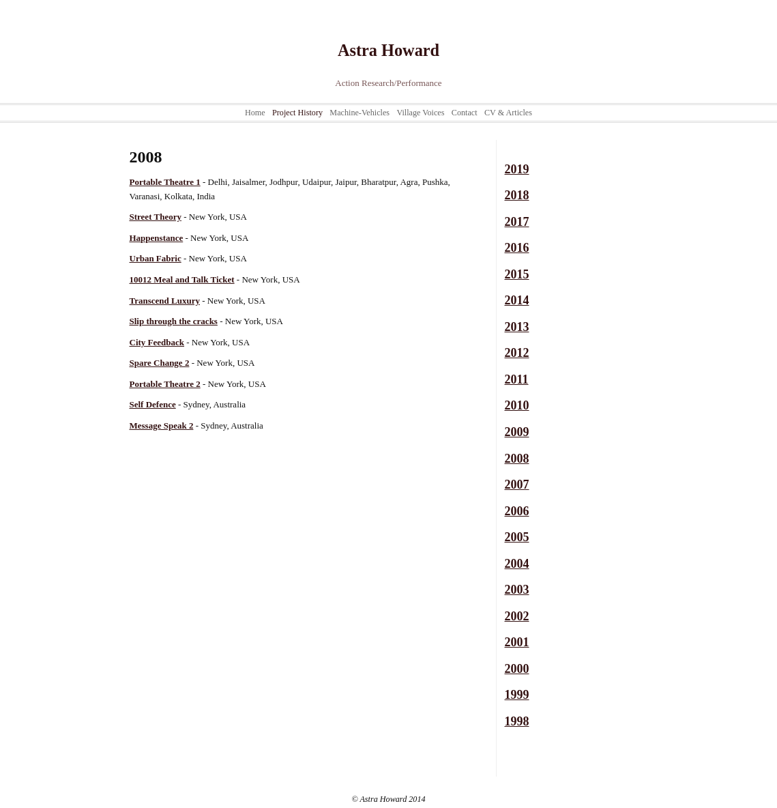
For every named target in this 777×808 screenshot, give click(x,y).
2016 (517, 248)
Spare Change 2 (160, 363)
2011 (517, 379)
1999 (517, 695)
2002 (517, 616)
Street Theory (155, 217)
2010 (517, 405)
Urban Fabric (155, 258)
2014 (517, 300)
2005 (517, 537)
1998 (517, 721)
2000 (517, 669)
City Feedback (157, 342)
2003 (517, 589)
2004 (517, 564)
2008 (517, 458)
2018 (517, 195)
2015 (517, 274)
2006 (517, 511)
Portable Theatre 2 (165, 384)
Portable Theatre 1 (165, 182)
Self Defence (153, 404)
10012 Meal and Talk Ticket (182, 279)
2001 (517, 642)
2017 (517, 222)
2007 (517, 484)
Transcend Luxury (165, 300)
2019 (517, 169)
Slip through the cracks (174, 321)
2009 (517, 432)
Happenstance (157, 238)
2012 (517, 353)
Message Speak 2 (162, 425)
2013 (517, 327)
